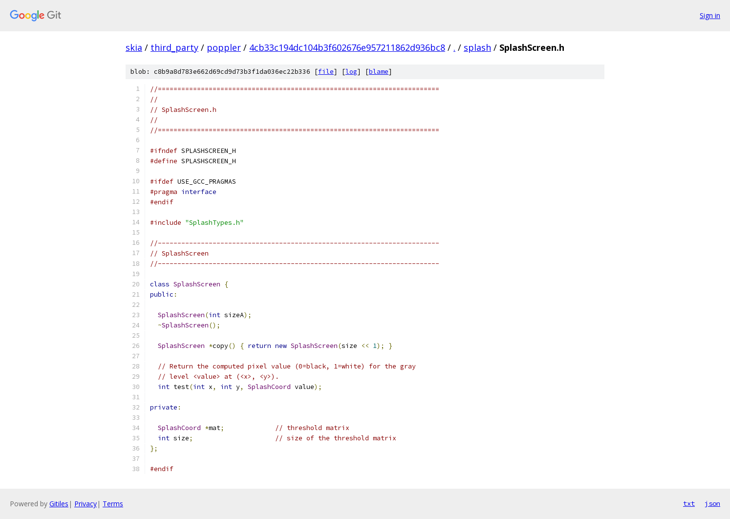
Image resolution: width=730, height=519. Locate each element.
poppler (224, 47)
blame (378, 71)
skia (134, 47)
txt (689, 503)
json (712, 503)
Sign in (710, 15)
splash (477, 47)
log (351, 71)
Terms (113, 503)
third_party (174, 47)
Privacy (85, 503)
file (326, 71)
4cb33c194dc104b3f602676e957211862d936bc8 (347, 47)
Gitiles (58, 503)
